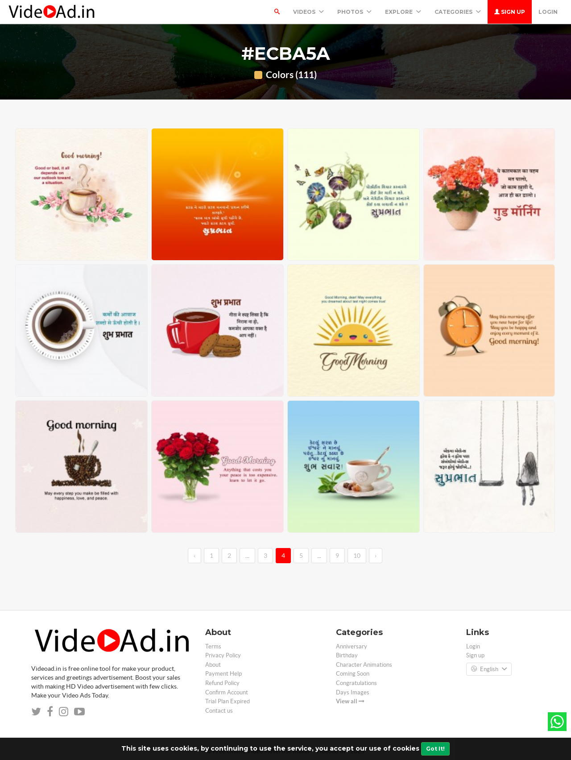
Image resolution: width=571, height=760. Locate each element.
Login (548, 11)
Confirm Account (226, 692)
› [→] (376, 555)
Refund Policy (222, 683)
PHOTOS (354, 11)
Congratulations (356, 683)
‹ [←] (194, 555)
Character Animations (364, 664)
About (213, 664)
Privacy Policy (223, 655)
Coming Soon (352, 673)
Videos (308, 11)
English (489, 669)
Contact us (219, 710)
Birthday (347, 655)
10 (356, 555)
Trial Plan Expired (227, 701)
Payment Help (223, 673)
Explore (403, 11)
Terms (213, 646)
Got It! (435, 748)
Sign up (509, 11)
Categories (457, 11)
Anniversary (351, 646)
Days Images (352, 692)
